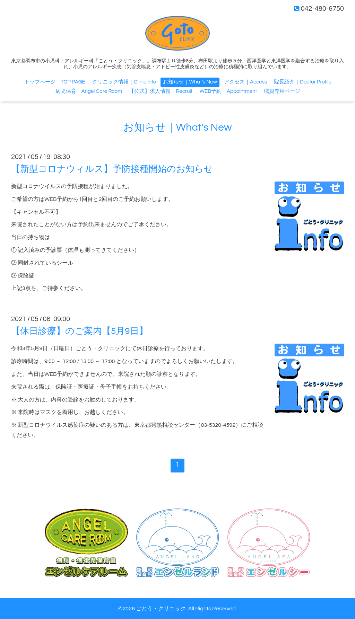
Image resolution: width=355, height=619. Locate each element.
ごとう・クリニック (161, 608)
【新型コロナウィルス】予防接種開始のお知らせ (112, 169)
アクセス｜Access (245, 82)
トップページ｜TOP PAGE (54, 82)
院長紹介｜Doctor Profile (302, 82)
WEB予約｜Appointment (228, 91)
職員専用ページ (282, 91)
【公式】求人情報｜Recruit (160, 91)
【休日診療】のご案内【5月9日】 (79, 331)
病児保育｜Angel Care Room (88, 91)
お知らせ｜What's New (190, 82)
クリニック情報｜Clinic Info (124, 82)
